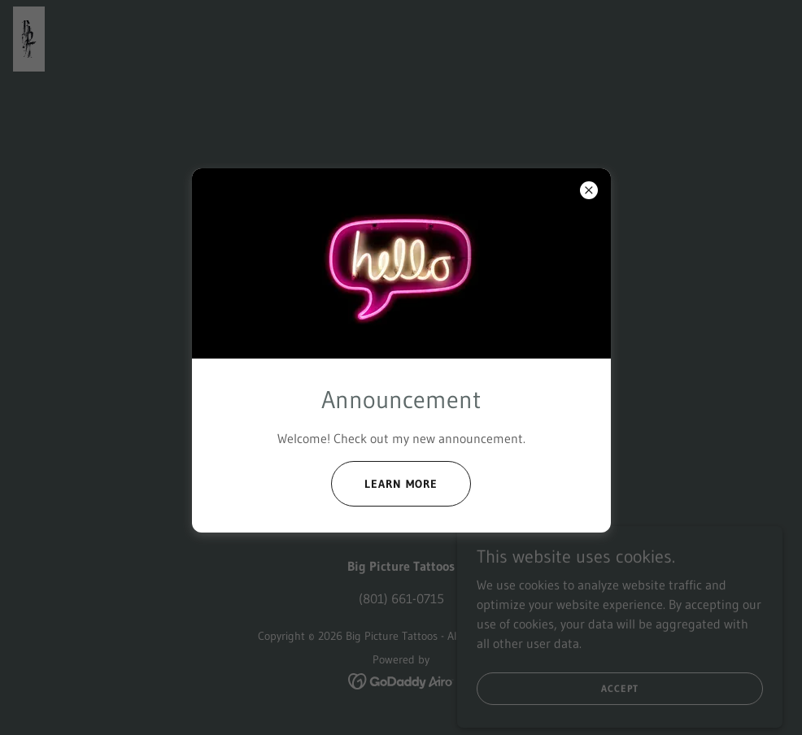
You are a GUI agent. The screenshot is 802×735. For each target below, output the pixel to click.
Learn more (401, 483)
